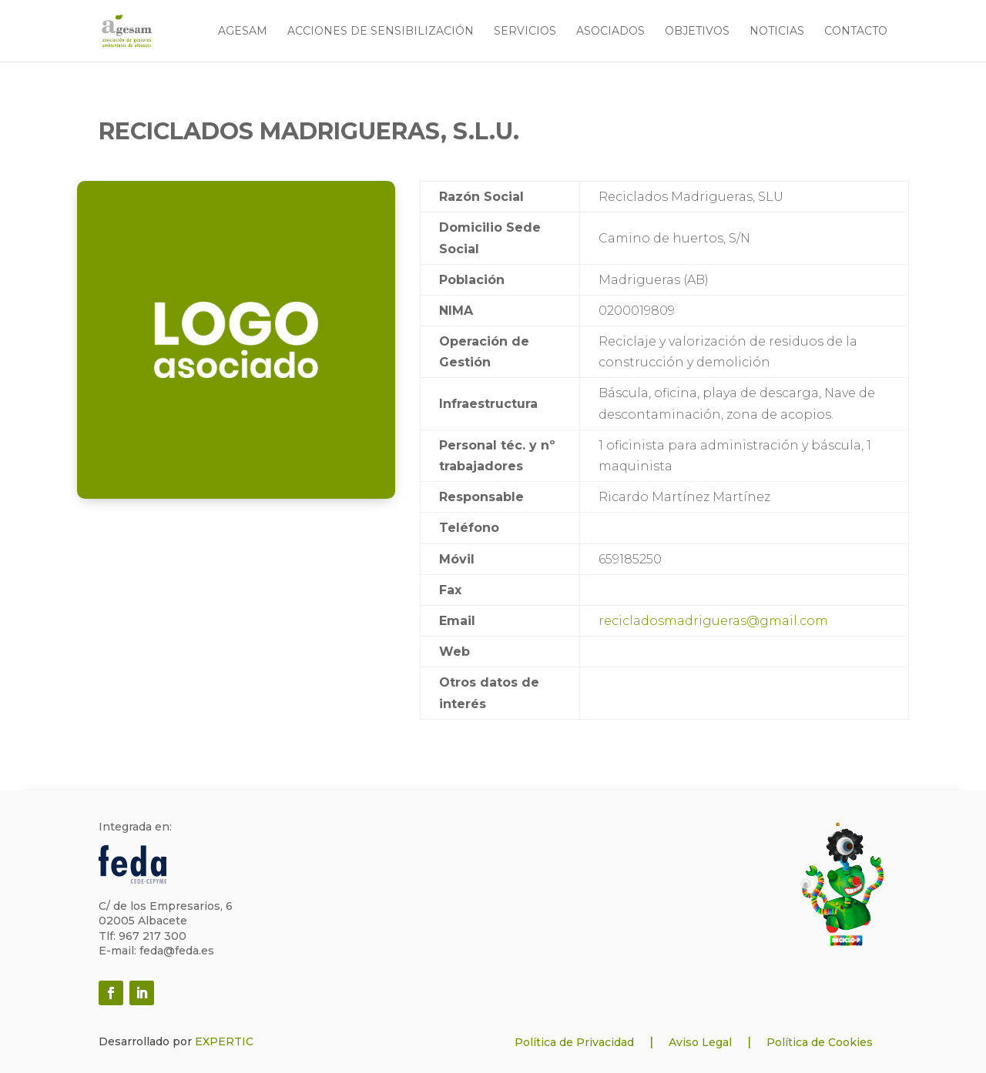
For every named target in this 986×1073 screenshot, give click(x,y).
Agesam (242, 31)
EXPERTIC (224, 1041)
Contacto (855, 31)
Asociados (610, 31)
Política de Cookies (819, 1042)
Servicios (525, 31)
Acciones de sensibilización (380, 31)
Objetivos (697, 31)
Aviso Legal (700, 1042)
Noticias (777, 31)
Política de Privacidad (574, 1042)
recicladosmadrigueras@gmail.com (713, 620)
